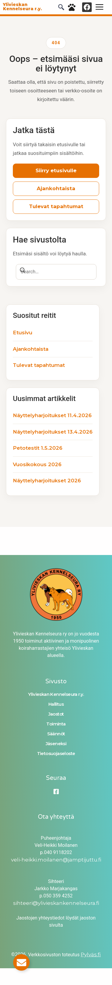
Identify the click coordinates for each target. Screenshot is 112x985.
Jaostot (56, 714)
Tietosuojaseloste (56, 753)
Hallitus (56, 704)
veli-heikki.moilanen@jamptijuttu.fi (56, 860)
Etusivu (22, 333)
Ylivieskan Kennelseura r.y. (56, 694)
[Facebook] (56, 792)
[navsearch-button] (61, 8)
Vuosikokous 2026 (37, 464)
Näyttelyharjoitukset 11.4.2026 (52, 415)
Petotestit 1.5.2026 (37, 448)
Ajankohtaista (56, 188)
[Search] (22, 271)
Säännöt (56, 733)
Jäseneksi (56, 743)
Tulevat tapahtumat (56, 206)
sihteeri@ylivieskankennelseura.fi (56, 903)
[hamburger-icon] (99, 7)
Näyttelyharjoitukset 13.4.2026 (53, 432)
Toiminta (55, 724)
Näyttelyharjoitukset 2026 (47, 481)
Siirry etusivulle (56, 170)
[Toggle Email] (21, 962)
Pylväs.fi (91, 954)
